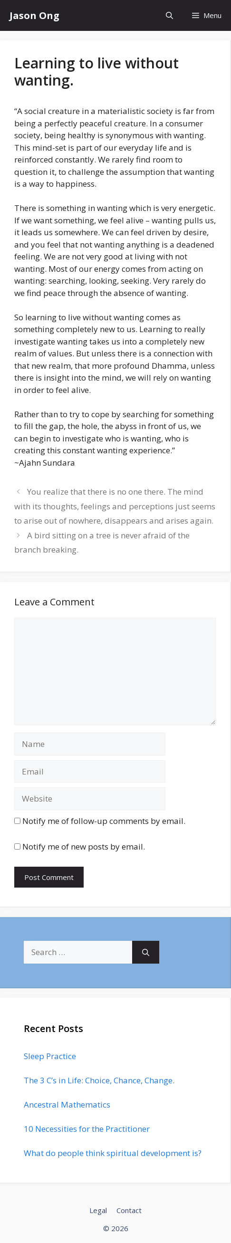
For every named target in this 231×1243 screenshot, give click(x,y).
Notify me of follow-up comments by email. (103, 820)
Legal (98, 1210)
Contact (129, 1210)
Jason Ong (34, 15)
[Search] (145, 952)
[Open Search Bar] (169, 15)
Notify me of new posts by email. (83, 846)
